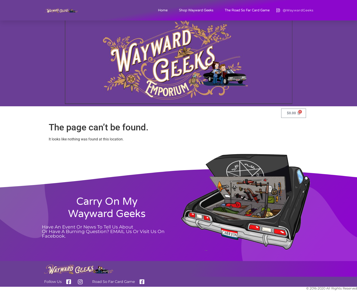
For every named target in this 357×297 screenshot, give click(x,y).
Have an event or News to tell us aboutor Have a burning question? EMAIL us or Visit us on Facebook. (103, 231)
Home (163, 10)
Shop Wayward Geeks (196, 10)
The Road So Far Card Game (247, 10)
